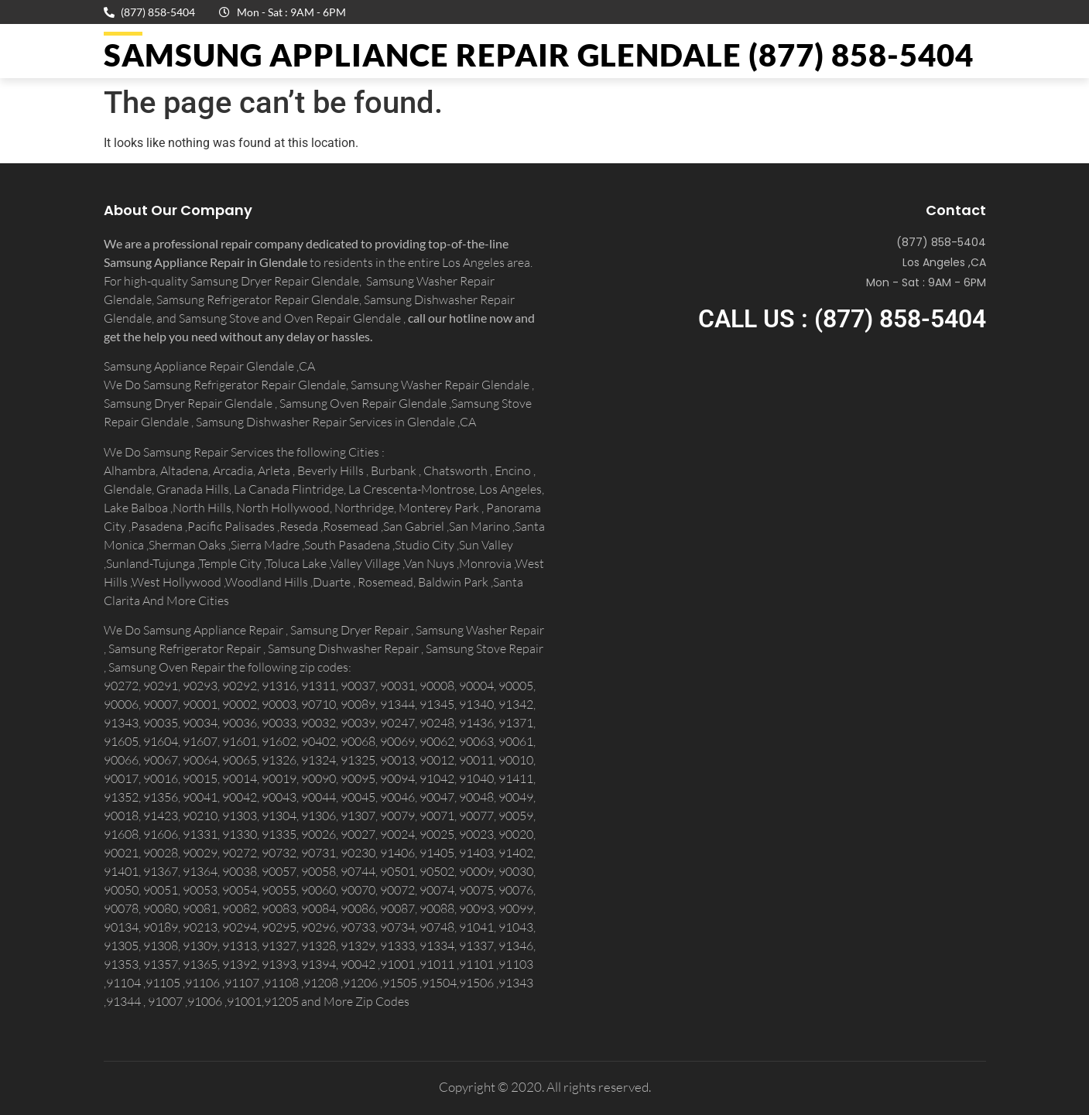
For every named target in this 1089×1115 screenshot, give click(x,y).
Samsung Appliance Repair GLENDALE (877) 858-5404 (539, 55)
